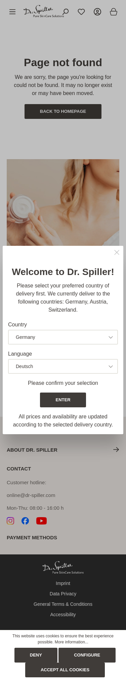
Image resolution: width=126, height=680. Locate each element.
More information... (71, 642)
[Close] (116, 253)
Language (20, 354)
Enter (62, 399)
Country (17, 324)
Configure (87, 655)
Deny (36, 655)
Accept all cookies (65, 669)
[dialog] (63, 340)
